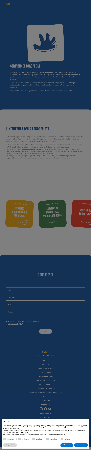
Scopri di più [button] (10, 445)
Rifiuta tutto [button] (67, 445)
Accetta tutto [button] (81, 445)
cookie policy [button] (16, 428)
